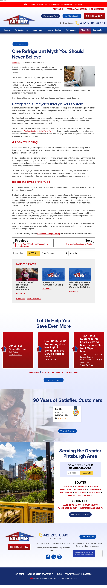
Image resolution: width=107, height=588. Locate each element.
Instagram (59, 560)
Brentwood (80, 491)
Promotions (97, 9)
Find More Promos (54, 381)
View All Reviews (67, 432)
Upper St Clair (73, 496)
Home (14, 63)
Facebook (48, 560)
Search (33, 253)
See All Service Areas (80, 518)
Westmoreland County (80, 511)
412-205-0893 (92, 23)
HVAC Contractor (35, 298)
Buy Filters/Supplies (72, 16)
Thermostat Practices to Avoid (79, 244)
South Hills (95, 493)
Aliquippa (66, 488)
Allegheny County (71, 506)
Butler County (91, 506)
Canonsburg (95, 491)
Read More (78, 4)
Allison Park (80, 488)
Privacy (97, 559)
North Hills (80, 493)
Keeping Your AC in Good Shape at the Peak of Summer (31, 245)
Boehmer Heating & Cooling (48, 233)
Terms (100, 559)
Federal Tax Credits (77, 9)
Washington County (80, 509)
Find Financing (88, 540)
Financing (58, 9)
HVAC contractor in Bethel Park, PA (38, 131)
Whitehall (89, 496)
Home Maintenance (20, 44)
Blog (19, 63)
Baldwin (94, 488)
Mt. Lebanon (65, 493)
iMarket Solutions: (40, 581)
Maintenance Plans (50, 16)
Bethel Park (21, 298)
